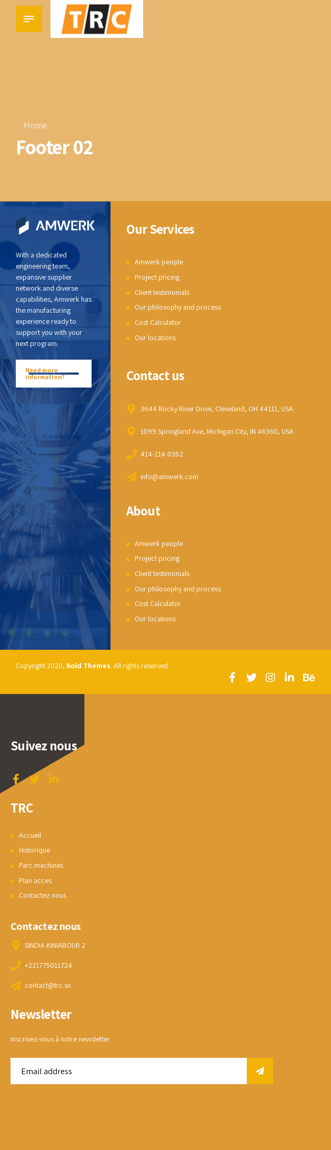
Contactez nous (42, 895)
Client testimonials (162, 292)
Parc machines (41, 865)
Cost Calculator (158, 322)
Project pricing (157, 277)
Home (35, 125)
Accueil (30, 835)
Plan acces (35, 880)
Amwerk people (159, 261)
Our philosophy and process (178, 307)
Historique (34, 850)
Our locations (155, 337)
